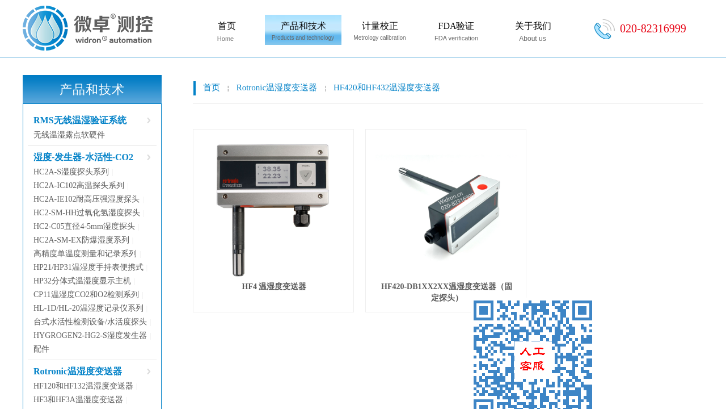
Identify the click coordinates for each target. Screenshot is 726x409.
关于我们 (533, 26)
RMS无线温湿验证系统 (79, 120)
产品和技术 (303, 26)
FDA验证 (456, 26)
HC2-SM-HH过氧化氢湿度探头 (86, 212)
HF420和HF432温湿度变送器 (387, 87)
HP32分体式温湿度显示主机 (82, 281)
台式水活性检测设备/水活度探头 (90, 322)
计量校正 (380, 26)
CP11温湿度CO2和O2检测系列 (86, 294)
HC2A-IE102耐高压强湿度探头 (86, 199)
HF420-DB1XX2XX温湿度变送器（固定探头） (446, 292)
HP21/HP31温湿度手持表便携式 (88, 267)
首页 (227, 26)
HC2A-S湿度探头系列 (71, 172)
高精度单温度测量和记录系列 (85, 253)
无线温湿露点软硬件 (69, 135)
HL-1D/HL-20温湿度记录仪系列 (88, 308)
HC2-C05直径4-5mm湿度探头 (84, 226)
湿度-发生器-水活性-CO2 (83, 157)
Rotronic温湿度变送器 (277, 87)
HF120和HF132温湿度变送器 (83, 386)
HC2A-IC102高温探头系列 (78, 185)
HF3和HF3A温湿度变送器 (78, 399)
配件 (41, 349)
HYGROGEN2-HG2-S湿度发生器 (90, 335)
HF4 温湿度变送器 (274, 286)
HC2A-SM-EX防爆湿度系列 (81, 240)
